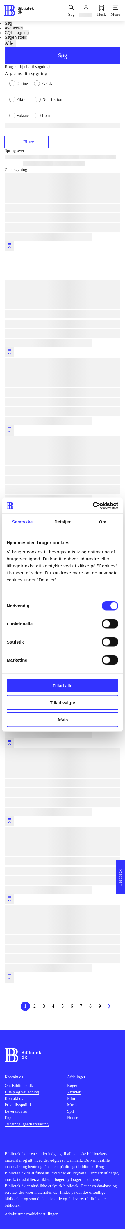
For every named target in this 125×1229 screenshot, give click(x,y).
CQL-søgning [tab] (17, 32)
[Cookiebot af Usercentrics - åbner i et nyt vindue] (92, 505)
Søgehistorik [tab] (16, 37)
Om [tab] (102, 521)
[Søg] (71, 10)
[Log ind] (85, 10)
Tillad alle (62, 685)
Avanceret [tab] (14, 28)
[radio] (21, 83)
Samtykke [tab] (22, 521)
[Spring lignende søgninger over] (62, 151)
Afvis (62, 719)
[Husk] (101, 10)
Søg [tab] (8, 23)
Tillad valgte (62, 702)
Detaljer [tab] (62, 521)
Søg (62, 55)
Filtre (26, 141)
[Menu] (115, 10)
